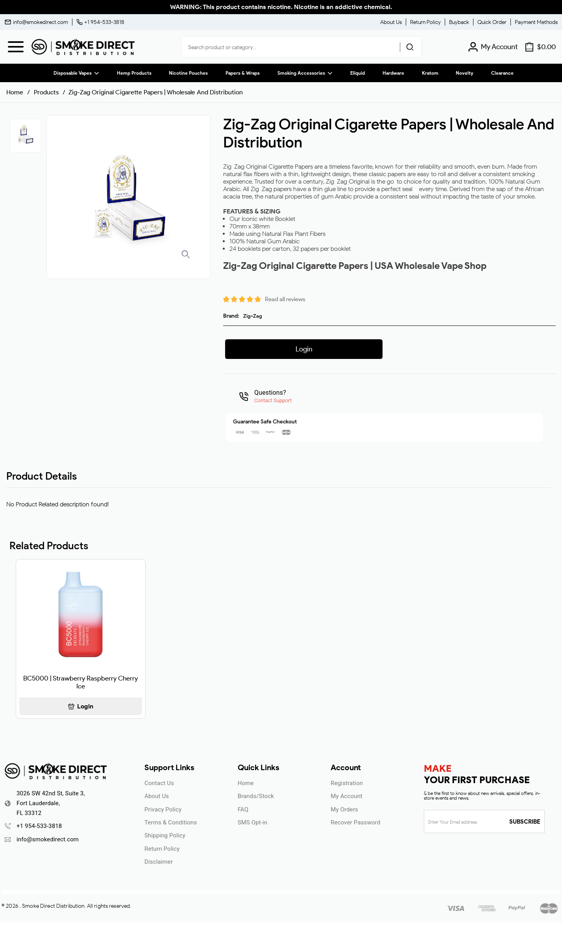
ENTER (238, 516)
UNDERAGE (323, 516)
